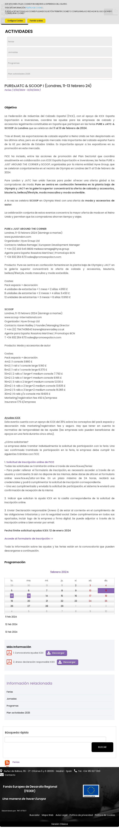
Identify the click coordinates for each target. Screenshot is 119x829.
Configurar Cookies (15, 20)
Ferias (11, 41)
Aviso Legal (61, 815)
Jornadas (13, 52)
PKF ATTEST (21, 810)
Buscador (35, 815)
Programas (14, 63)
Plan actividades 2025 (19, 73)
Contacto (10, 775)
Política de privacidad (81, 815)
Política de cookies (34, 7)
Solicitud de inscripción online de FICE (30, 462)
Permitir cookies (36, 20)
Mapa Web (47, 815)
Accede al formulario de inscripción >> (28, 538)
